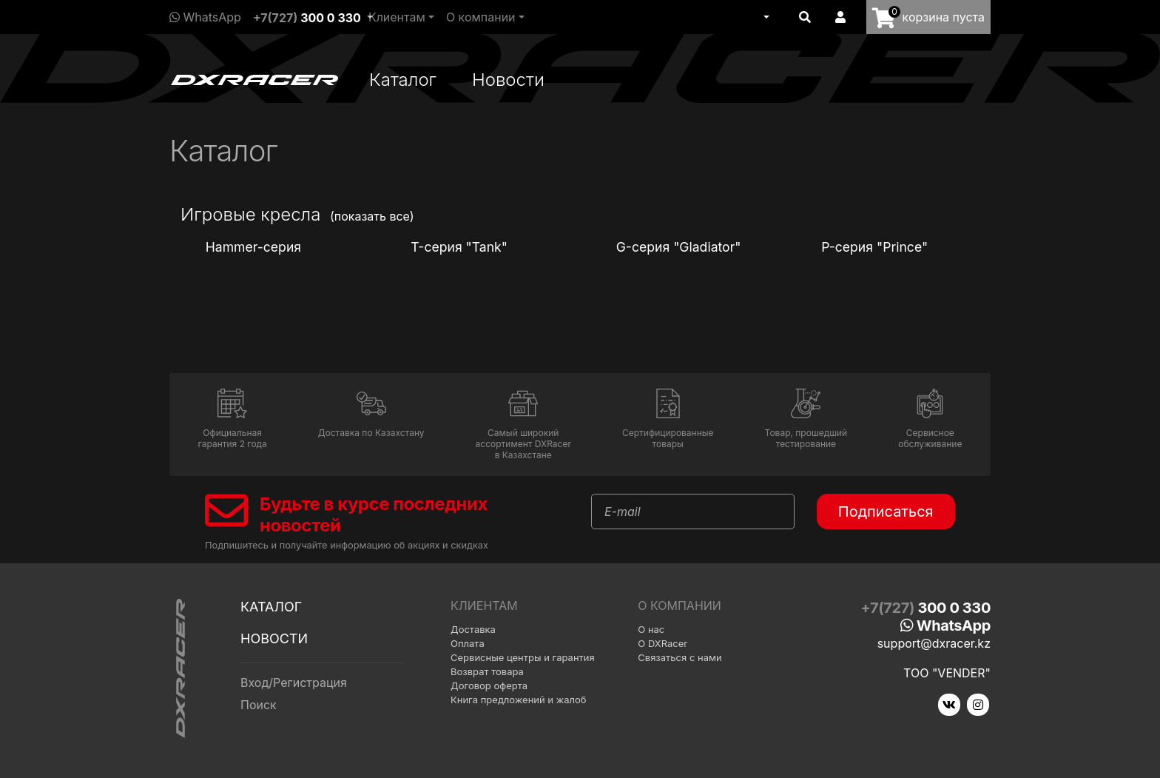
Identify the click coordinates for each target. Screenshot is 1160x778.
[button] (765, 17)
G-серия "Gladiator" (677, 247)
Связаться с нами (679, 657)
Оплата (468, 643)
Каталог (402, 79)
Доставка (473, 629)
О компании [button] (481, 17)
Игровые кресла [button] (250, 214)
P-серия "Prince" (872, 247)
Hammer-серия (251, 247)
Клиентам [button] (396, 17)
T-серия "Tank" (457, 247)
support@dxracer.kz (934, 643)
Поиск (258, 704)
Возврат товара (487, 671)
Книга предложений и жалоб (519, 699)
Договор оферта (489, 685)
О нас (651, 629)
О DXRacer (662, 643)
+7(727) (307, 17)
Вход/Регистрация (293, 682)
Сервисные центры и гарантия (523, 657)
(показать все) (372, 216)
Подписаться (886, 511)
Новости (508, 79)
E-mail (622, 511)
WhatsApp (205, 17)
